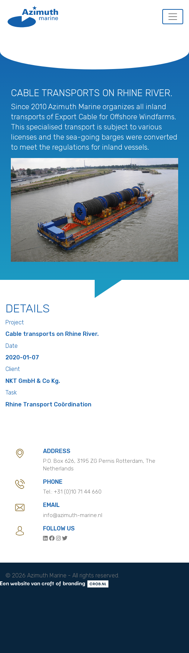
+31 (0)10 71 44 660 (78, 491)
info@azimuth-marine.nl (72, 515)
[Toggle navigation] (172, 16)
